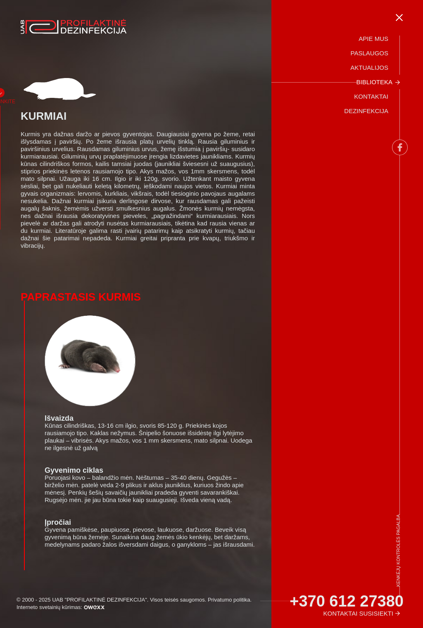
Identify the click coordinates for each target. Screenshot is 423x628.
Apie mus (373, 38)
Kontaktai (371, 96)
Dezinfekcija (366, 110)
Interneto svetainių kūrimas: (61, 607)
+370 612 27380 (347, 601)
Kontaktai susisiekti (358, 613)
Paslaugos (369, 53)
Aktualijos (369, 67)
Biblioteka (374, 81)
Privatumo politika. (230, 600)
